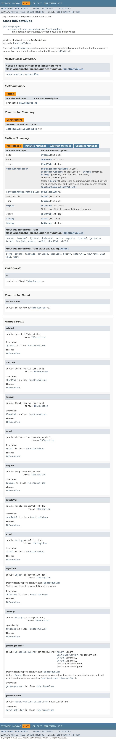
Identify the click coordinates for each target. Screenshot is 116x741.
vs (36, 103)
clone (9, 254)
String (87, 172)
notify (67, 254)
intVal (45, 196)
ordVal (41, 241)
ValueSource (26, 103)
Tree (39, 3)
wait (102, 254)
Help (60, 3)
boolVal (10, 238)
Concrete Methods (86, 146)
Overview (6, 3)
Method (40, 12)
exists (59, 238)
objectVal (46, 205)
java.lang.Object (11, 26)
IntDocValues (14, 129)
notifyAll (79, 254)
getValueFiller (50, 192)
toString (46, 223)
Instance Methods (35, 146)
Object (10, 205)
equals (19, 254)
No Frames (47, 8)
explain (70, 238)
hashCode (55, 254)
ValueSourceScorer (17, 169)
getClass (43, 254)
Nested (14, 12)
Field (22, 12)
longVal (45, 201)
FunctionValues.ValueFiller (22, 74)
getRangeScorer (50, 169)
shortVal (46, 214)
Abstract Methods (60, 146)
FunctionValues (22, 43)
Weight (64, 169)
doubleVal (46, 159)
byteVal (45, 155)
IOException (38, 337)
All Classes (65, 8)
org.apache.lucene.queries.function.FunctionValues (34, 29)
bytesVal (22, 238)
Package (16, 3)
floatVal (46, 164)
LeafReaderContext (52, 172)
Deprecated (50, 3)
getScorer (95, 238)
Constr (30, 12)
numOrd (31, 241)
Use (33, 3)
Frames (37, 8)
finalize (30, 254)
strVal (45, 218)
